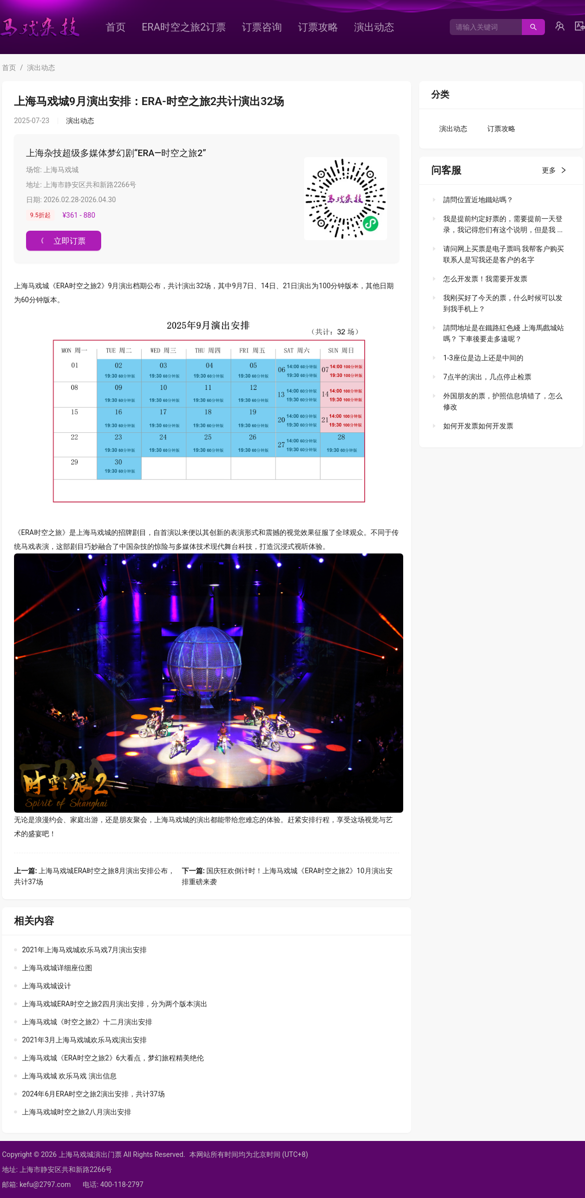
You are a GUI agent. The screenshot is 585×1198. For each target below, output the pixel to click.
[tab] (498, 199)
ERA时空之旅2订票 (184, 27)
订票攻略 (318, 27)
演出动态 (374, 27)
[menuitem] (116, 27)
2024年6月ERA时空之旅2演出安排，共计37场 (93, 1094)
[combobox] (482, 27)
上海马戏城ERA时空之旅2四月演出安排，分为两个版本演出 (114, 1004)
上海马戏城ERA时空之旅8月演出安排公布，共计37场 (94, 876)
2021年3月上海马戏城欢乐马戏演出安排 (84, 1040)
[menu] (268, 27)
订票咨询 (262, 27)
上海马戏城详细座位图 (57, 968)
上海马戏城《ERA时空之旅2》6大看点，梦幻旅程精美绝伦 (113, 1058)
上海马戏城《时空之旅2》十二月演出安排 (87, 1022)
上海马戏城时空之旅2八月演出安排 (76, 1112)
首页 (116, 27)
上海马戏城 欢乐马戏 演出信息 (69, 1076)
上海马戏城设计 (46, 986)
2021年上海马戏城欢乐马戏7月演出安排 (84, 950)
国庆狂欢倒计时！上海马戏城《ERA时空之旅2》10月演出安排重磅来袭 (287, 876)
